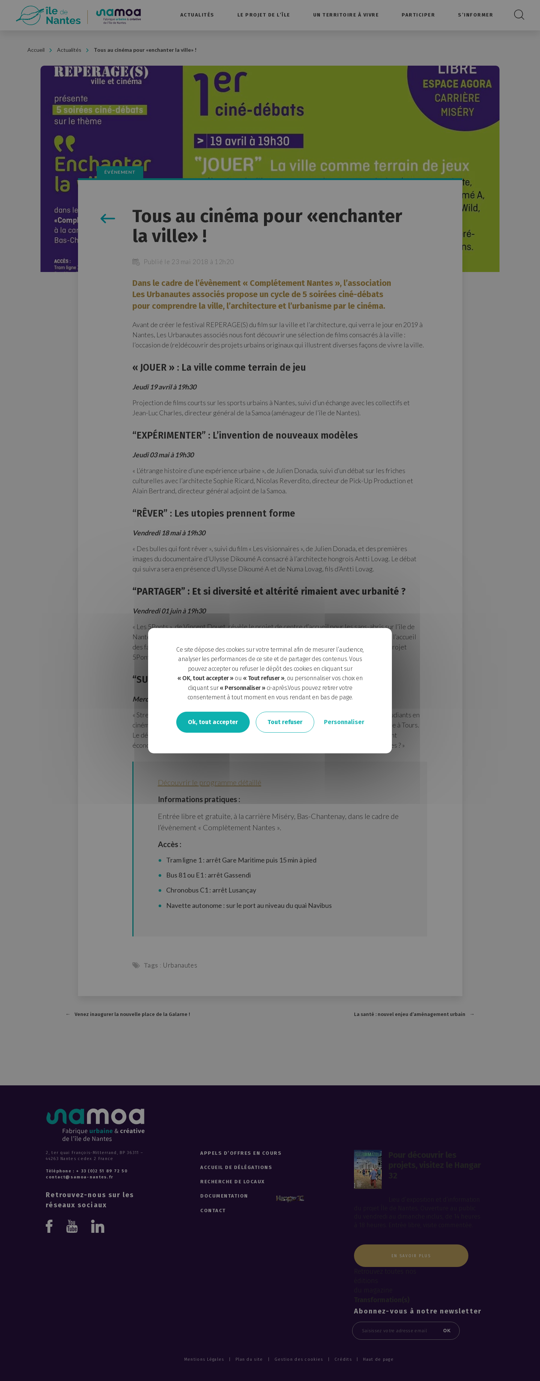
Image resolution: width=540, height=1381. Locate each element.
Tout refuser (285, 722)
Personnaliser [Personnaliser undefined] (344, 722)
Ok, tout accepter (213, 722)
